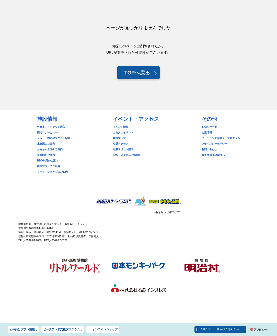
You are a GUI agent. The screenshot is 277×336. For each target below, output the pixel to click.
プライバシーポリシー (214, 143)
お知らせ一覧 (209, 126)
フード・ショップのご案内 (52, 171)
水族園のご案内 (46, 143)
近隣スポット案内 (123, 149)
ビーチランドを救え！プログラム (221, 138)
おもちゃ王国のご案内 (50, 149)
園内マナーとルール (48, 132)
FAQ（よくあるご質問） (127, 155)
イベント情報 (120, 126)
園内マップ (119, 138)
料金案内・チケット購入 (51, 126)
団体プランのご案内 (48, 166)
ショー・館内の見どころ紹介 (53, 138)
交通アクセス (120, 143)
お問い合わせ (209, 149)
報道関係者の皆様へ (213, 155)
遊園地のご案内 (46, 155)
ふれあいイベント (123, 132)
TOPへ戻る (137, 72)
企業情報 (207, 132)
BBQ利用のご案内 (47, 160)
